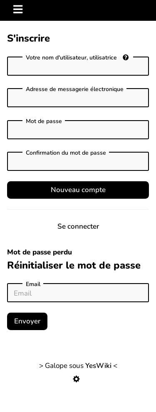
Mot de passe (44, 121)
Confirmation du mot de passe (66, 153)
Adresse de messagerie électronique (75, 89)
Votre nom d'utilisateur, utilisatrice (77, 57)
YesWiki (98, 365)
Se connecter (78, 226)
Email (33, 284)
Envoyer (27, 321)
